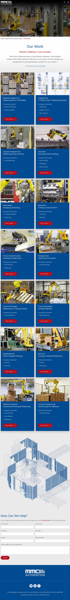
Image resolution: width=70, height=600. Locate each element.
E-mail (3, 537)
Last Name (38, 524)
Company (4, 531)
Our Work (27, 38)
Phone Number (39, 537)
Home (2, 38)
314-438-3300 (45, 520)
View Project (10, 119)
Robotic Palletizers (11, 38)
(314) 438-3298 (58, 592)
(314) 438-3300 (44, 592)
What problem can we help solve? (11, 544)
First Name (4, 524)
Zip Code (37, 531)
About (21, 38)
